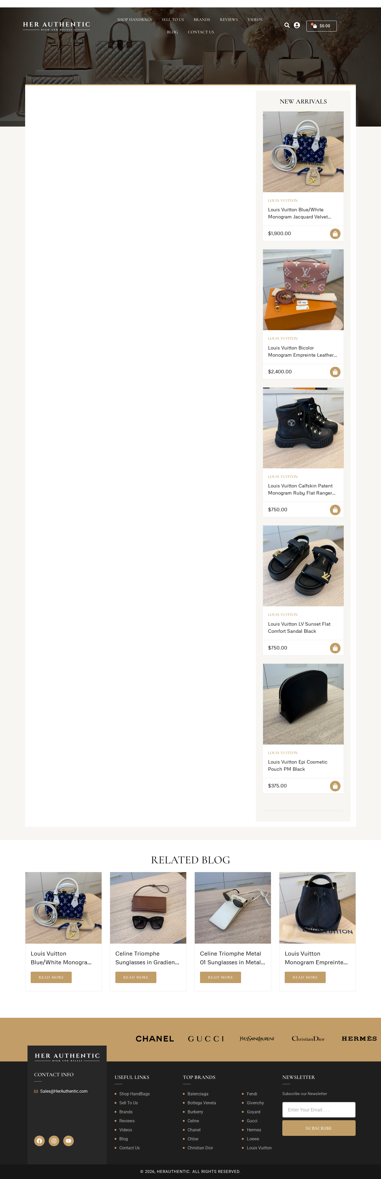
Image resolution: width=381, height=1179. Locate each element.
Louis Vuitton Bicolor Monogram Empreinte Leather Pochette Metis (301, 355)
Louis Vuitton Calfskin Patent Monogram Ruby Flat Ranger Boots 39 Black (300, 493)
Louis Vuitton (283, 200)
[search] (287, 25)
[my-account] (297, 25)
